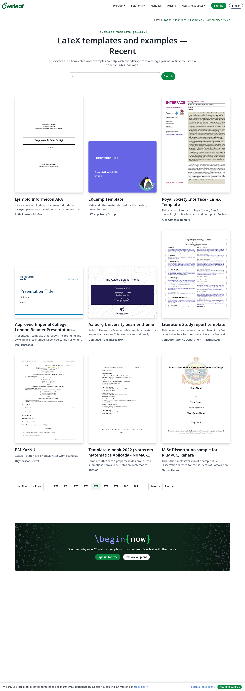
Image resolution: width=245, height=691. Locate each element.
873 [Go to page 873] (56, 486)
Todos (167, 20)
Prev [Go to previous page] (37, 486)
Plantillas (180, 20)
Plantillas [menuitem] (156, 5)
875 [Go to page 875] (76, 486)
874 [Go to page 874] (66, 486)
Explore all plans (136, 557)
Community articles (218, 20)
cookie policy (141, 686)
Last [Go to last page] (169, 486)
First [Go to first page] (22, 486)
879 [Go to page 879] (116, 486)
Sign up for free (108, 557)
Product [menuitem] (118, 5)
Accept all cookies (229, 687)
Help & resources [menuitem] (193, 5)
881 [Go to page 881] (136, 486)
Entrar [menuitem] (236, 5)
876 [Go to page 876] (86, 486)
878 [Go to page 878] (106, 486)
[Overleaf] (13, 5)
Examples (196, 20)
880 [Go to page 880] (126, 486)
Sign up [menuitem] (218, 5)
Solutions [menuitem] (137, 5)
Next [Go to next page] (155, 486)
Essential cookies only (203, 686)
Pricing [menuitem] (171, 5)
